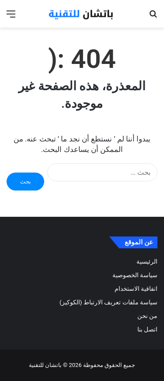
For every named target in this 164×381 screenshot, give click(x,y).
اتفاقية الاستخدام (136, 288)
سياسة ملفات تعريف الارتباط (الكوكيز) (108, 302)
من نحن (147, 315)
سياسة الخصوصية (134, 275)
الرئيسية (146, 261)
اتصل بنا (147, 329)
